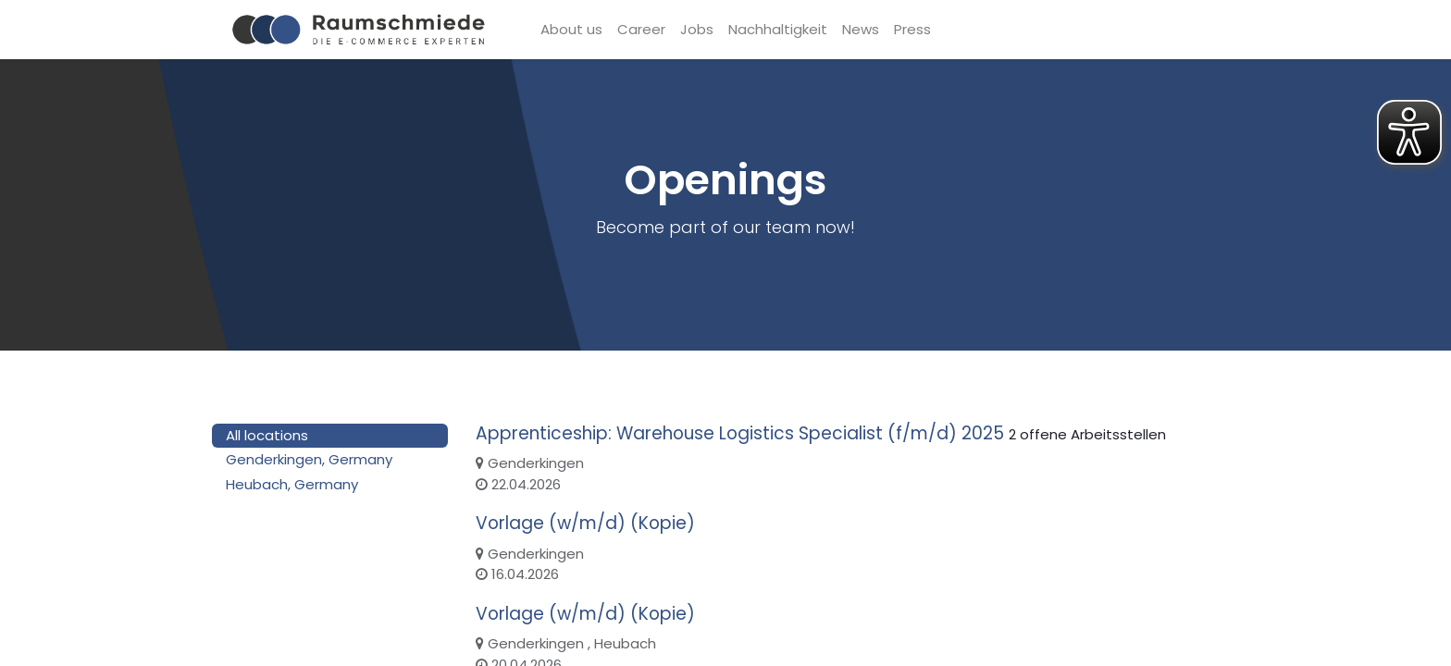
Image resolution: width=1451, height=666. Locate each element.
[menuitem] (571, 30)
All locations (267, 435)
